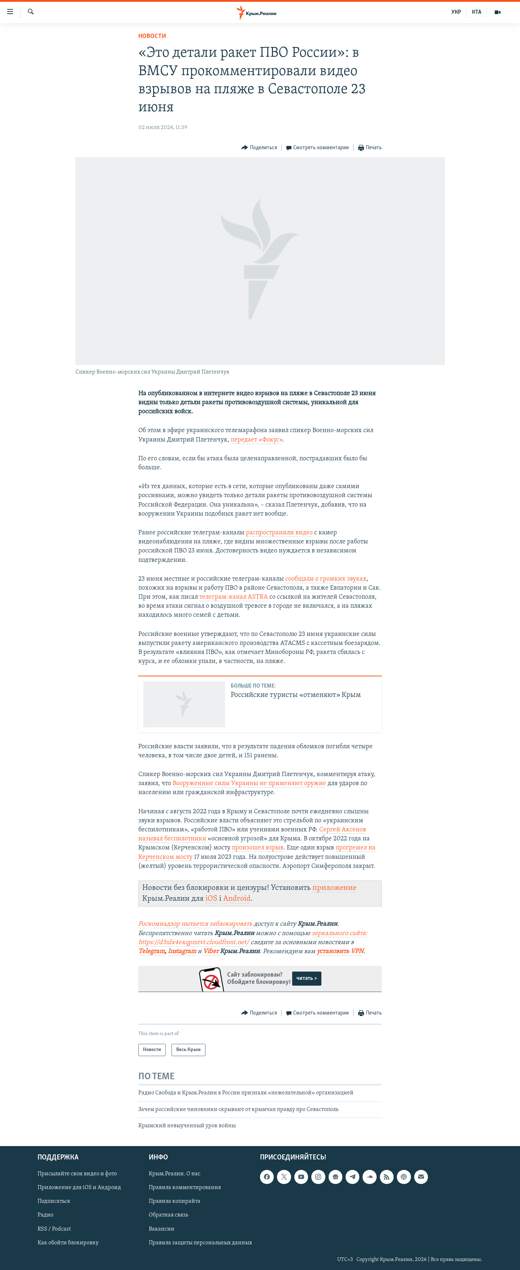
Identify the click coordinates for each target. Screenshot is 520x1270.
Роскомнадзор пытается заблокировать (195, 924)
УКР (456, 12)
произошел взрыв (257, 847)
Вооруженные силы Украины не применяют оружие (249, 783)
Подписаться (54, 1202)
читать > (306, 978)
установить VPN (340, 951)
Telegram (151, 951)
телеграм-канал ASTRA (233, 597)
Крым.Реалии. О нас (174, 1174)
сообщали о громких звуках (326, 579)
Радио (45, 1215)
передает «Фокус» (256, 439)
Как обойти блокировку (68, 1243)
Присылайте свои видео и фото (77, 1174)
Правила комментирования (185, 1188)
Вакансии (161, 1229)
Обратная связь (168, 1215)
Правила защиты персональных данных (200, 1243)
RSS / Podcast (54, 1229)
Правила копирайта (174, 1202)
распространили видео (279, 532)
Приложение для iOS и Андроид (79, 1188)
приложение (334, 888)
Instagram (182, 951)
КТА (476, 12)
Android (237, 899)
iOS (211, 899)
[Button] (259, 148)
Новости (152, 36)
